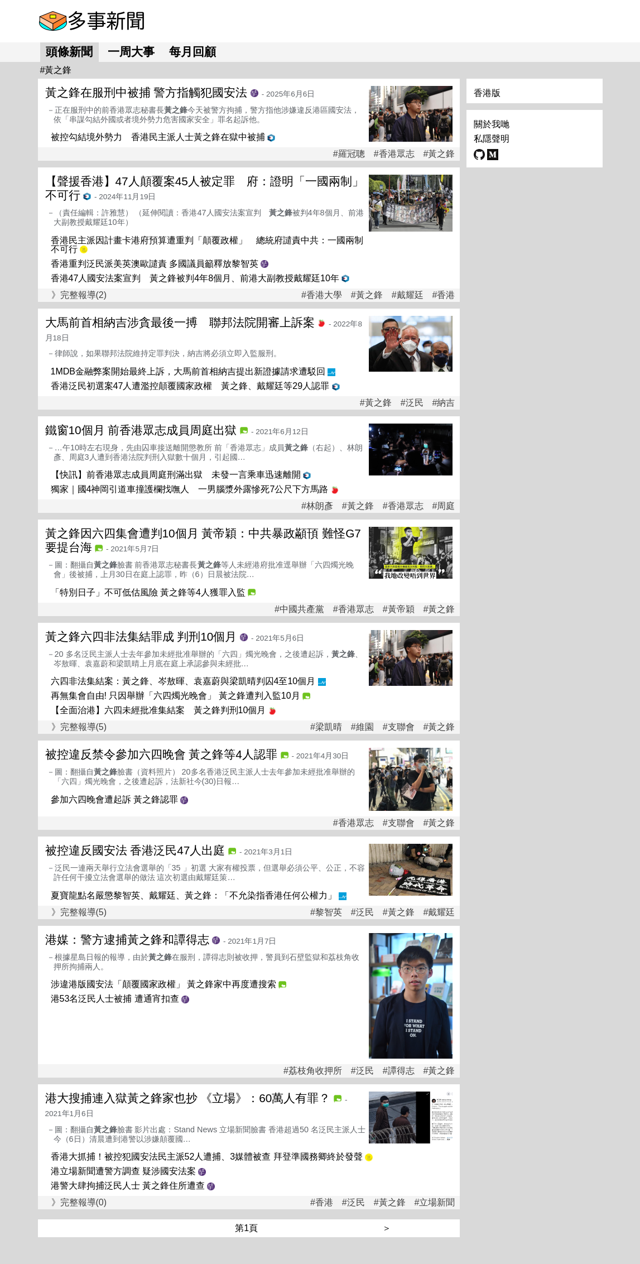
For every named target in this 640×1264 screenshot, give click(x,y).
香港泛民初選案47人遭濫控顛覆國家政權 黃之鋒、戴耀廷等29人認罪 (190, 386)
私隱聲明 (491, 138)
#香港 (443, 295)
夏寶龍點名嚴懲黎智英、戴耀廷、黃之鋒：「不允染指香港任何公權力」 (193, 895)
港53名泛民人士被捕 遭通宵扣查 (115, 998)
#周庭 (443, 506)
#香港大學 (321, 295)
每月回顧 (192, 51)
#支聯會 (399, 727)
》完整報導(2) (79, 295)
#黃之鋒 (439, 154)
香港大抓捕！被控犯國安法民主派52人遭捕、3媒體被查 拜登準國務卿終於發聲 (207, 1156)
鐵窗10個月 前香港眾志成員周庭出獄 (141, 430)
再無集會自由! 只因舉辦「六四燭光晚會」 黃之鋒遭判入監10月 (175, 695)
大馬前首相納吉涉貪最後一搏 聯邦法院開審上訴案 (180, 322)
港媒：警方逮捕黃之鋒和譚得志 (127, 939)
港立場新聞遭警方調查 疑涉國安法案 (123, 1171)
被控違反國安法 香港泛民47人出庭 (135, 850)
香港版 (487, 93)
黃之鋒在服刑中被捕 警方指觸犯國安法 (146, 92)
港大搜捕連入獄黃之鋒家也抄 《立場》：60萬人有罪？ (188, 1098)
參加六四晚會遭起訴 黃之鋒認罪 (114, 799)
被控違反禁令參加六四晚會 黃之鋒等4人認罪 (161, 754)
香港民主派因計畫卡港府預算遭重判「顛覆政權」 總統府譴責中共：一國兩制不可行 (207, 245)
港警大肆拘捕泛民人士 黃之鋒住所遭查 (128, 1185)
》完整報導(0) (79, 1202)
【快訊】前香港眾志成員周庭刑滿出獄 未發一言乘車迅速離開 (176, 474)
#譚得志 (399, 1070)
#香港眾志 (394, 154)
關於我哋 (491, 124)
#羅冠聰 (349, 154)
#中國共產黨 (299, 609)
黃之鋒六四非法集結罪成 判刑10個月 (141, 636)
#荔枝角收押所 (312, 1070)
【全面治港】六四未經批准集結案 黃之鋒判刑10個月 (158, 710)
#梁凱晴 (326, 727)
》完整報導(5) (79, 727)
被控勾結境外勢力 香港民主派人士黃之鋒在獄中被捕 (158, 137)
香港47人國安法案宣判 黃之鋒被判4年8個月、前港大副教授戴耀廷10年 (195, 278)
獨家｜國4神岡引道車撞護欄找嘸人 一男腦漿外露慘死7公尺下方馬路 (190, 489)
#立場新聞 (435, 1202)
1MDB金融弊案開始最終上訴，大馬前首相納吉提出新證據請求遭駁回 (188, 371)
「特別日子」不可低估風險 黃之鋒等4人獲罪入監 (148, 592)
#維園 (362, 727)
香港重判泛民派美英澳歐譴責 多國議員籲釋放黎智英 (154, 263)
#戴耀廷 (408, 295)
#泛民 (412, 402)
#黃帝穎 (399, 609)
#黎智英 (326, 912)
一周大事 (131, 51)
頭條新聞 (69, 51)
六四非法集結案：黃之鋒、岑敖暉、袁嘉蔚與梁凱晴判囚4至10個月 (183, 681)
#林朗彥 (317, 506)
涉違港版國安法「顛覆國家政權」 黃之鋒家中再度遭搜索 (163, 984)
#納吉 (443, 402)
